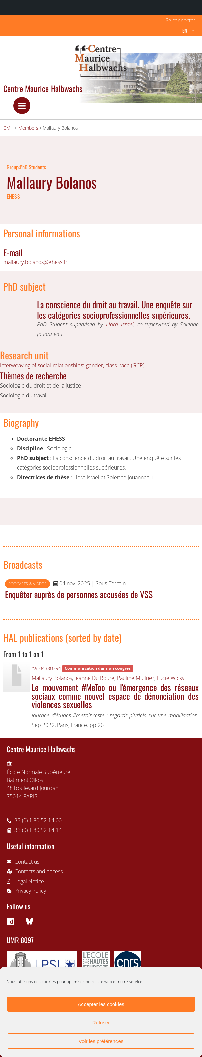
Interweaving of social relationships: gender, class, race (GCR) (72, 365)
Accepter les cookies (101, 1004)
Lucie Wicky (170, 678)
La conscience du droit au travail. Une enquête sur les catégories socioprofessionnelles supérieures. (114, 309)
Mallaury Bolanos (52, 678)
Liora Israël (120, 324)
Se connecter (180, 20)
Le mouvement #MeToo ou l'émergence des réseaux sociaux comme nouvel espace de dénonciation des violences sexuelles (115, 695)
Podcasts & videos (27, 584)
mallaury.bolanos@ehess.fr (35, 262)
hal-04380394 (46, 668)
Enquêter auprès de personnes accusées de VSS (79, 593)
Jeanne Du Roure (94, 678)
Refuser (101, 1022)
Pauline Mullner (135, 678)
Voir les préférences (101, 1041)
